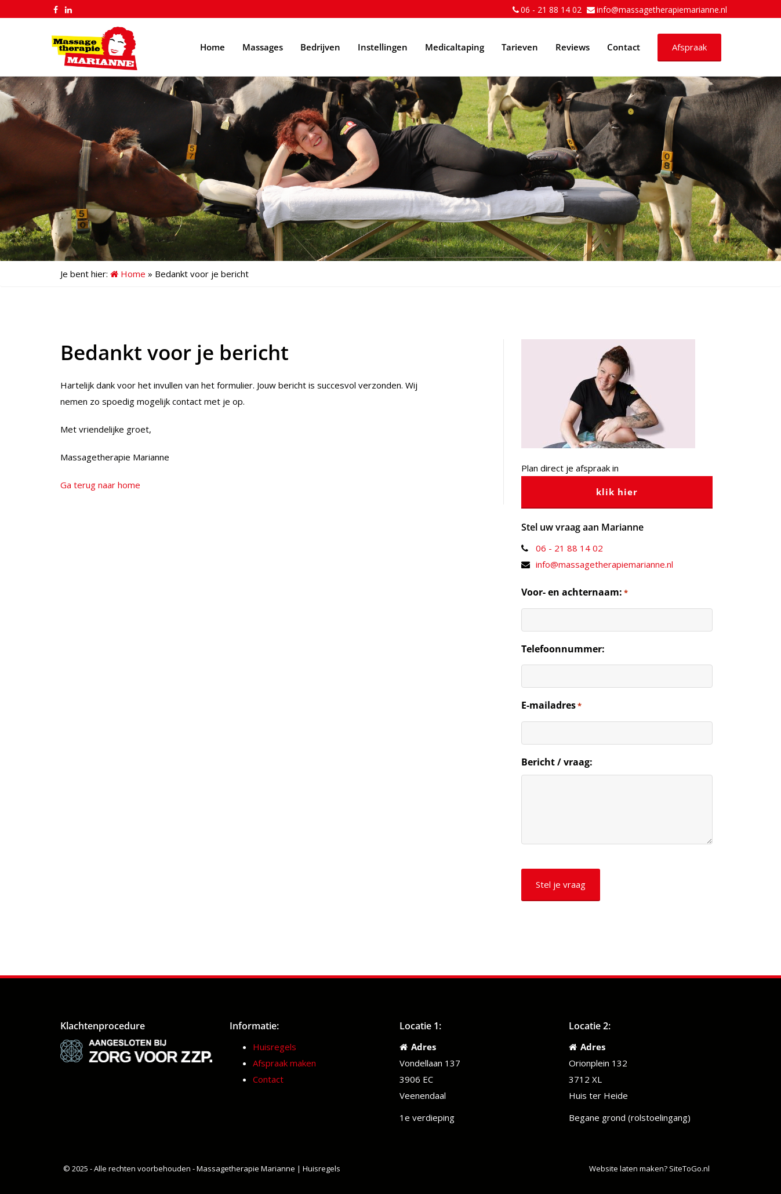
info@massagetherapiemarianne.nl (662, 9)
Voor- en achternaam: (574, 593)
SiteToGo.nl (689, 1168)
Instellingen (383, 47)
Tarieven (520, 47)
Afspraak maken (284, 1063)
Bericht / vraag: (557, 762)
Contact (623, 47)
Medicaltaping (454, 47)
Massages (262, 47)
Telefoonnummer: (563, 649)
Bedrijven (320, 47)
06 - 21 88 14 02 (551, 9)
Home (212, 47)
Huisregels (274, 1047)
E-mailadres (551, 706)
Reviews (572, 47)
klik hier (617, 492)
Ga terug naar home (100, 485)
